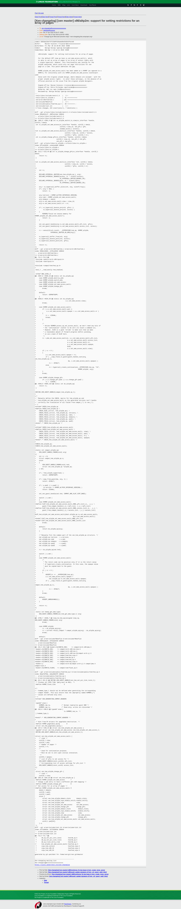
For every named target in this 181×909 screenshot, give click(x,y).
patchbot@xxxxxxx (49, 30)
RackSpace (67, 904)
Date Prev (38, 17)
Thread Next (61, 17)
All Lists (41, 13)
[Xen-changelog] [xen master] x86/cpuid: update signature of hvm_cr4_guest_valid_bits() (77, 872)
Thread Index (77, 17)
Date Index (69, 17)
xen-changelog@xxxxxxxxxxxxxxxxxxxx (54, 28)
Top (36, 13)
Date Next (45, 17)
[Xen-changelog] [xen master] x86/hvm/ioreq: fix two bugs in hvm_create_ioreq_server (76, 870)
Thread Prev (53, 17)
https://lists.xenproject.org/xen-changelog (52, 865)
